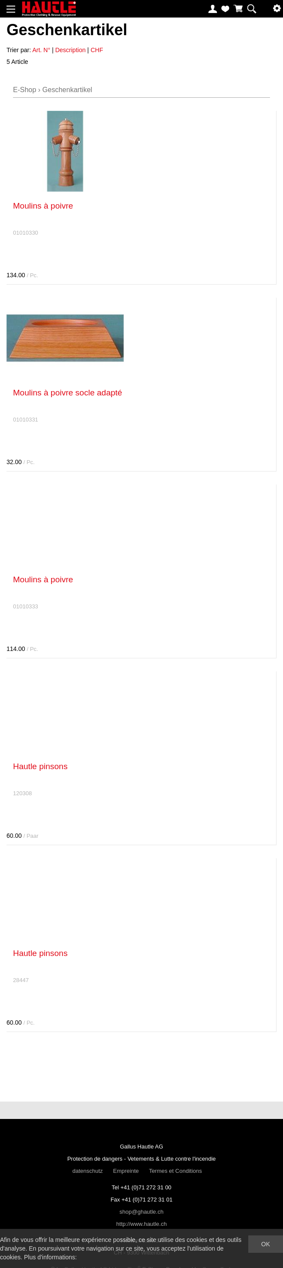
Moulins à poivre (43, 205)
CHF (97, 49)
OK (265, 1244)
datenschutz (87, 1171)
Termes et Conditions (175, 1171)
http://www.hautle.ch (141, 1224)
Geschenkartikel (67, 89)
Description (70, 49)
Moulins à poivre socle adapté (67, 392)
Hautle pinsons (40, 766)
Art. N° (41, 49)
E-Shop (24, 89)
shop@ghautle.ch (141, 1211)
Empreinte (125, 1171)
